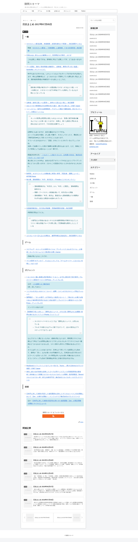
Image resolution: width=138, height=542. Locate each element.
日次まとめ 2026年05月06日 (100, 42)
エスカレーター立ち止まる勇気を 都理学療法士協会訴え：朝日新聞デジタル (54, 236)
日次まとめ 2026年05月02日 (100, 72)
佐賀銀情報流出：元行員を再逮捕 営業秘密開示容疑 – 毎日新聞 (49, 208)
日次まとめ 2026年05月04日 (100, 57)
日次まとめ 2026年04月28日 (100, 102)
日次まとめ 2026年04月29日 (100, 94)
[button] (113, 20)
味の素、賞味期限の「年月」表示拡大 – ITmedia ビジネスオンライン (51, 179)
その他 (25, 31)
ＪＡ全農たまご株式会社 (41, 284)
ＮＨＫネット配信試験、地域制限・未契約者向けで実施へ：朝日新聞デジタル (54, 44)
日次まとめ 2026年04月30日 (100, 87)
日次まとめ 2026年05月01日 (100, 79)
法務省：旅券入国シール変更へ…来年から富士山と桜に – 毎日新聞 (50, 103)
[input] (102, 20)
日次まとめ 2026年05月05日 (100, 49)
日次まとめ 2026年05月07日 (100, 34)
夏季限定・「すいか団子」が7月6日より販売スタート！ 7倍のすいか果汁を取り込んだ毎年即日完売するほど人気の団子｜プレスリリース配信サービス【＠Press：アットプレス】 (54, 300)
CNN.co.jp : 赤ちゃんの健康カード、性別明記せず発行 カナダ (48, 55)
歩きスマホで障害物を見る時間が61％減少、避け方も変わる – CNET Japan (53, 106)
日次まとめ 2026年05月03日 (100, 64)
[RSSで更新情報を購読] (53, 416)
